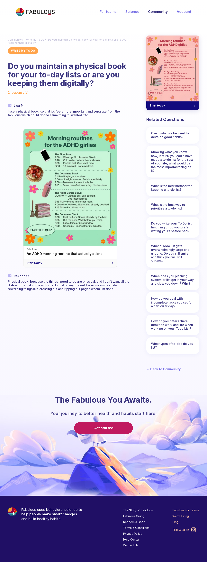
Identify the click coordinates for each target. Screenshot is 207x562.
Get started (103, 428)
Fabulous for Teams (185, 510)
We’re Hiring (180, 516)
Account (184, 12)
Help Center (131, 539)
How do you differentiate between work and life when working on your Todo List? (172, 324)
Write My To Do (34, 39)
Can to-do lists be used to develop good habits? (170, 135)
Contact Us (130, 545)
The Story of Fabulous (138, 510)
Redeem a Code (134, 522)
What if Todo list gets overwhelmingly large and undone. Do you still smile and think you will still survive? (170, 253)
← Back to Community (163, 369)
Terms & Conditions (136, 528)
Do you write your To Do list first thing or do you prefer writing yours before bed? (171, 227)
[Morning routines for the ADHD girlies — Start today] (172, 73)
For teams (108, 12)
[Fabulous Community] (35, 12)
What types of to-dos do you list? (172, 345)
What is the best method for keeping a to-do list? (171, 188)
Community (158, 12)
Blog (175, 522)
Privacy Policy (132, 533)
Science (132, 12)
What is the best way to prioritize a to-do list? (168, 206)
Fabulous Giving (133, 516)
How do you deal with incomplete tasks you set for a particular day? (172, 302)
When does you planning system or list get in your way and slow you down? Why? (172, 279)
